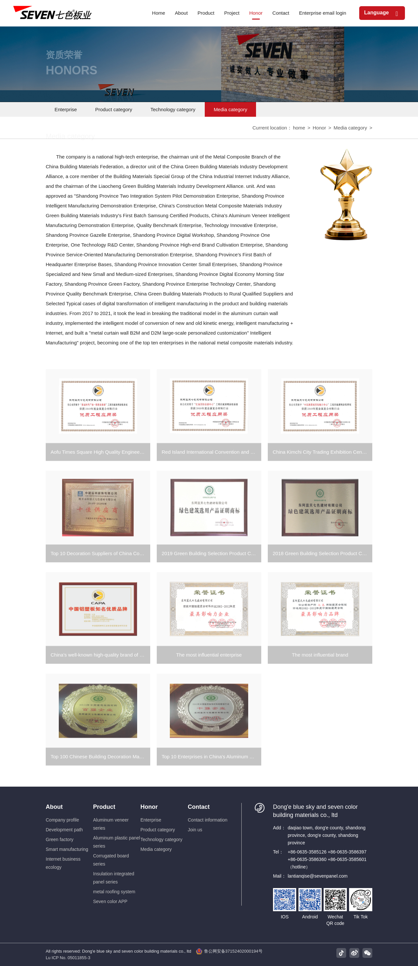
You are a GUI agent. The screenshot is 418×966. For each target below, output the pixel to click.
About (54, 807)
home (299, 128)
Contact (199, 807)
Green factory (59, 839)
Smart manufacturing (67, 849)
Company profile (62, 820)
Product (104, 807)
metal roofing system (114, 891)
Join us (195, 829)
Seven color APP (110, 901)
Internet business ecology (63, 863)
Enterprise (66, 109)
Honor (319, 128)
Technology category (173, 109)
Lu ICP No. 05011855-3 (68, 957)
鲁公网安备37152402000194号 (229, 951)
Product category (113, 109)
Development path (64, 829)
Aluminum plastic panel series (116, 842)
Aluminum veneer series (111, 824)
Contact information (207, 820)
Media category (230, 109)
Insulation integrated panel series (113, 877)
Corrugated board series (111, 860)
